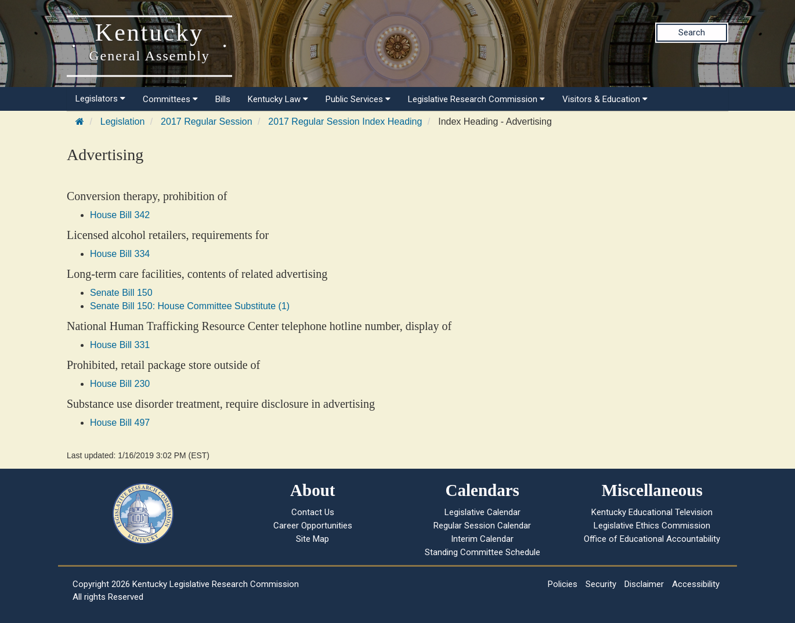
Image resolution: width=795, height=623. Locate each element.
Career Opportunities (312, 525)
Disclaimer (644, 584)
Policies (562, 584)
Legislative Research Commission (476, 99)
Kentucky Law (278, 99)
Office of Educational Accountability (652, 539)
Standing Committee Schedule (482, 552)
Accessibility (696, 584)
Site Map (312, 539)
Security (601, 584)
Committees (170, 99)
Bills (222, 99)
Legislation (122, 121)
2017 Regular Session (206, 121)
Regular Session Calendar (482, 525)
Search (691, 32)
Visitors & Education (605, 99)
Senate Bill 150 (121, 293)
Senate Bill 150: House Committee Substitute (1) (190, 306)
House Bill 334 (120, 254)
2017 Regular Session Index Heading (345, 121)
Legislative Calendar (483, 512)
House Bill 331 (120, 345)
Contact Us (312, 512)
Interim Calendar (482, 539)
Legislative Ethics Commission (652, 525)
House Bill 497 (120, 423)
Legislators (100, 98)
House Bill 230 (120, 384)
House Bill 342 (120, 215)
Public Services (358, 99)
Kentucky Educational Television (652, 512)
